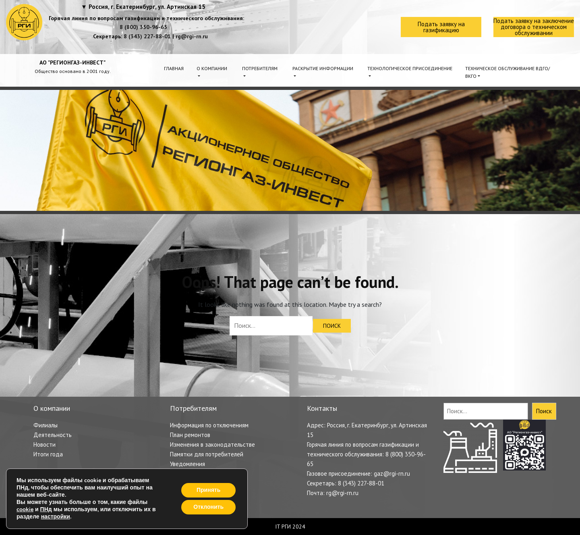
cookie (25, 509)
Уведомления (187, 464)
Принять (208, 490)
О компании (212, 68)
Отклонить (208, 507)
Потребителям (260, 68)
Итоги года (48, 454)
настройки (55, 516)
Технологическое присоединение (409, 68)
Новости (44, 444)
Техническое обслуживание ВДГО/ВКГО (507, 72)
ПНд (46, 509)
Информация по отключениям (209, 425)
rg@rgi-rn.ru (192, 36)
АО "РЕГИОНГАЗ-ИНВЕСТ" (72, 62)
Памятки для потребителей (206, 454)
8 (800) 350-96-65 (143, 27)
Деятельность (52, 435)
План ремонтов (190, 435)
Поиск (544, 411)
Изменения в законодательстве (212, 444)
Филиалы (45, 425)
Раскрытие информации (322, 68)
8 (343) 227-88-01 (147, 36)
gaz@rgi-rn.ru (392, 473)
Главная (174, 68)
